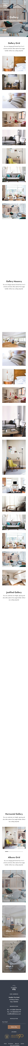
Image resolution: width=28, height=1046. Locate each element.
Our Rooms (10, 1043)
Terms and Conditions (14, 1045)
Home (5, 1043)
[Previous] (7, 838)
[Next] (21, 838)
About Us (17, 1043)
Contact (22, 1043)
